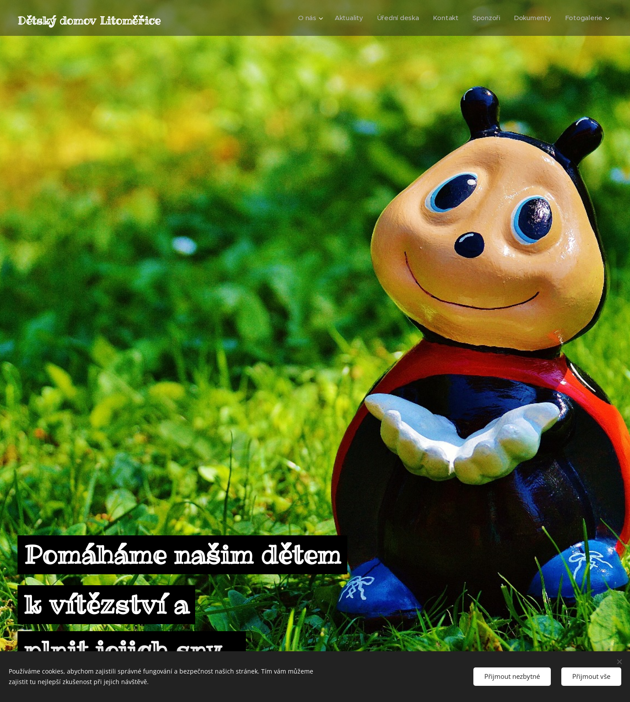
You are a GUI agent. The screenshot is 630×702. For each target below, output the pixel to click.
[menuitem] (305, 18)
